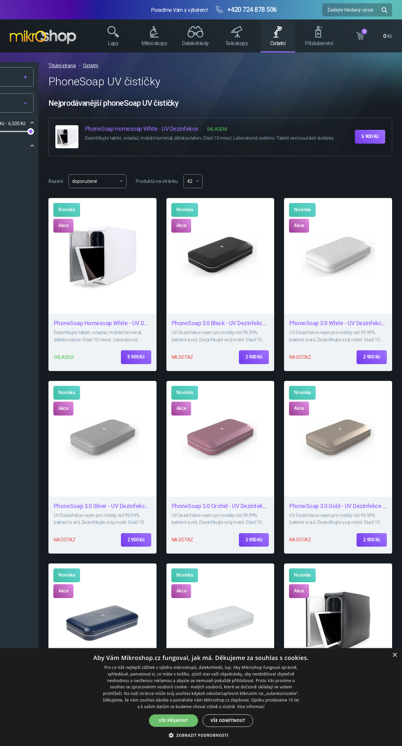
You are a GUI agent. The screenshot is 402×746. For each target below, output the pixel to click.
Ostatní (182, 65)
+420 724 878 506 (252, 10)
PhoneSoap (32, 159)
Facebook (394, 123)
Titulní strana (154, 65)
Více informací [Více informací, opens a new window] (251, 706)
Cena (21, 123)
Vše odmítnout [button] (228, 720)
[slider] (17, 131)
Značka (24, 146)
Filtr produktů (50, 103)
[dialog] (201, 697)
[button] (201, 735)
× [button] (394, 655)
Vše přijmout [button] (173, 720)
